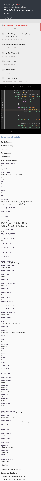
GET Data (4, 142)
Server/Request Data (9, 160)
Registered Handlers (9, 473)
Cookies (4, 153)
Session (4, 157)
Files (2, 149)
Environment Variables (9, 469)
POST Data (5, 146)
